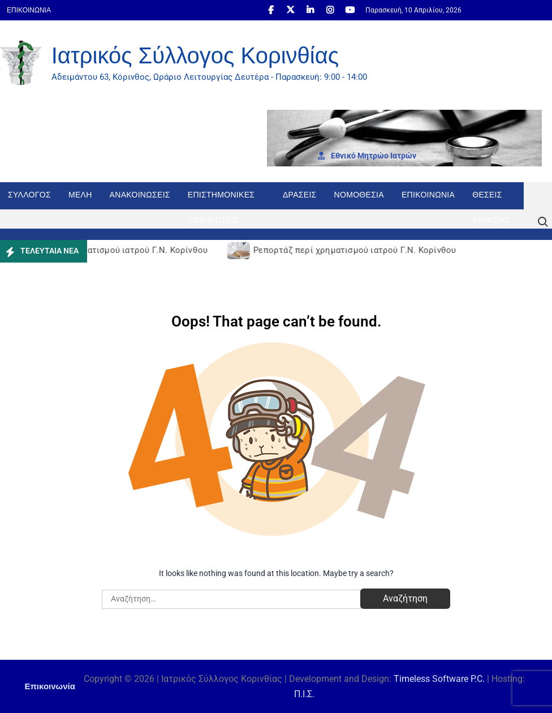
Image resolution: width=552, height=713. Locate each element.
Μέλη (80, 194)
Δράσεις (300, 194)
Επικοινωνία (29, 10)
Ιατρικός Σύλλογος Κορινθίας (195, 55)
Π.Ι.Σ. (304, 694)
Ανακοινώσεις (140, 194)
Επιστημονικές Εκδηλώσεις (221, 199)
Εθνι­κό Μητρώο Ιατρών (367, 155)
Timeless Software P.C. (439, 678)
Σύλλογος (29, 194)
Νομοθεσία (359, 194)
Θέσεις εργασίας (491, 199)
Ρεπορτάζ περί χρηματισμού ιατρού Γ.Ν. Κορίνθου (108, 250)
